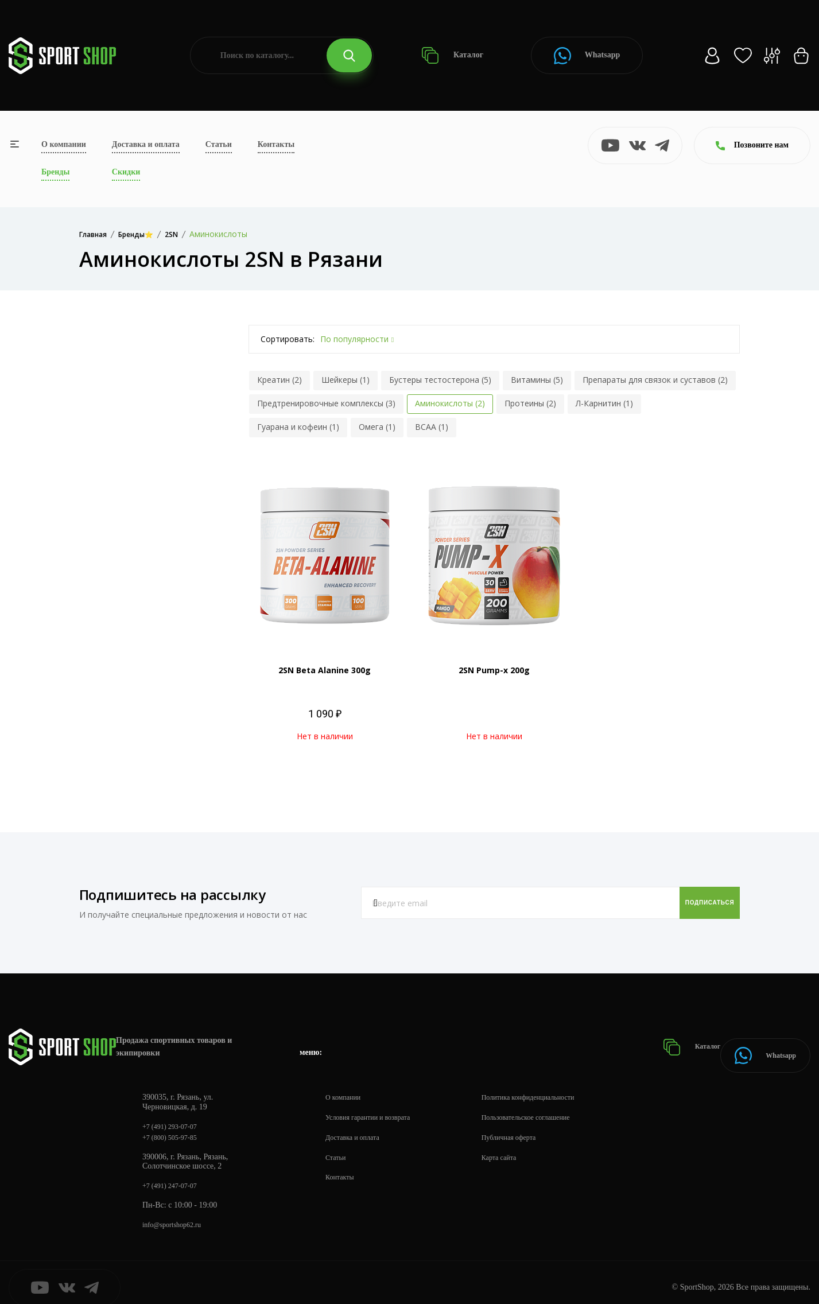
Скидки (126, 172)
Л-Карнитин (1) (604, 403)
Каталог (452, 55)
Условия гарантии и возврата (374, 1103)
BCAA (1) (431, 426)
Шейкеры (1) (345, 379)
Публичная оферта (528, 1123)
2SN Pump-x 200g (494, 670)
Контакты (276, 144)
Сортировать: (288, 338)
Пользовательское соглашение (548, 1103)
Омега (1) (377, 426)
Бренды (55, 172)
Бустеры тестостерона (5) (440, 379)
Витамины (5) (537, 379)
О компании (63, 144)
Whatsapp (587, 55)
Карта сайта (517, 1143)
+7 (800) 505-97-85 (174, 1125)
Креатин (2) (279, 379)
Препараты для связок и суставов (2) (655, 379)
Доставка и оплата (146, 144)
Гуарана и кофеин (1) (298, 426)
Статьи (218, 144)
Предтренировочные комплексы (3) (326, 403)
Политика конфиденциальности (551, 1082)
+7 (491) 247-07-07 (174, 1174)
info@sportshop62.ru (176, 1214)
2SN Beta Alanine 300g (324, 670)
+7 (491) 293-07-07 (174, 1112)
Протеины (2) (530, 403)
